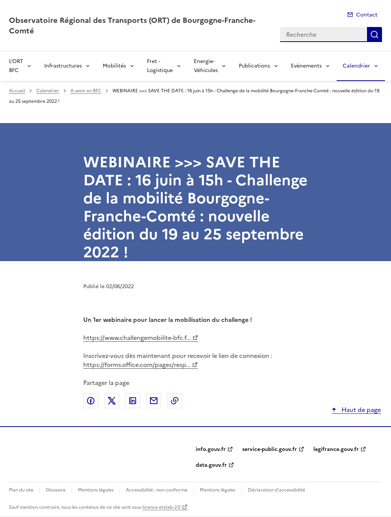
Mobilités (114, 66)
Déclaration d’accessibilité (276, 490)
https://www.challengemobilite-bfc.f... (137, 337)
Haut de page (360, 409)
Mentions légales (96, 490)
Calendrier (356, 66)
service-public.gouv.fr (269, 449)
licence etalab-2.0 (161, 507)
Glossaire (56, 490)
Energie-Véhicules (206, 65)
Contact (367, 15)
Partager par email (153, 400)
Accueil (17, 90)
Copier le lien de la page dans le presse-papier (174, 400)
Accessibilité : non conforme (156, 490)
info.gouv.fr (211, 449)
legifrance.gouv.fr (336, 449)
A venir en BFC (85, 90)
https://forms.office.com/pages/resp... (136, 364)
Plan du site (21, 490)
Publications (254, 66)
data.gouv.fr (211, 465)
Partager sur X (111, 400)
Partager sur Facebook (90, 400)
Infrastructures (63, 66)
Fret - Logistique (160, 65)
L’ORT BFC (16, 65)
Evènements (306, 66)
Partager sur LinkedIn (132, 400)
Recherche (374, 34)
